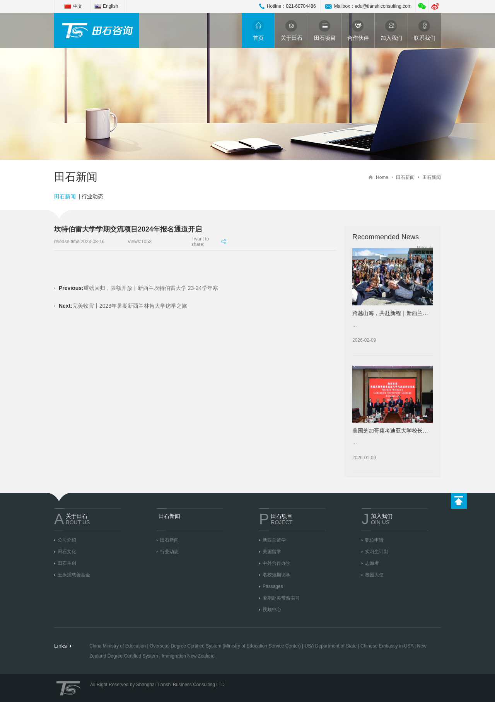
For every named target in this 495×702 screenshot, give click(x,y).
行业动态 (92, 196)
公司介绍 (67, 540)
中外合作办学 (276, 563)
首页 (258, 30)
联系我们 (424, 30)
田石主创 (67, 563)
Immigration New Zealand (188, 656)
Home (382, 177)
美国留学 (272, 551)
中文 (77, 6)
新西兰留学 (274, 540)
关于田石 (291, 30)
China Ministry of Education (117, 646)
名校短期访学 (276, 575)
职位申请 (374, 540)
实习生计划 (376, 551)
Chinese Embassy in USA (386, 646)
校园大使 (374, 575)
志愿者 (372, 563)
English (110, 6)
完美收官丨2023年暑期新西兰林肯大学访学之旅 (123, 306)
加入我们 (391, 30)
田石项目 (325, 30)
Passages (273, 586)
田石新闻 (405, 177)
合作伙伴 (358, 30)
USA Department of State (330, 646)
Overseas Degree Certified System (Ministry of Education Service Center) (225, 646)
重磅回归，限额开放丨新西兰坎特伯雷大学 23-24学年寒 (138, 288)
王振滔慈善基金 (74, 575)
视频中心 (272, 609)
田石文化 (67, 551)
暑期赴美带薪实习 (281, 598)
